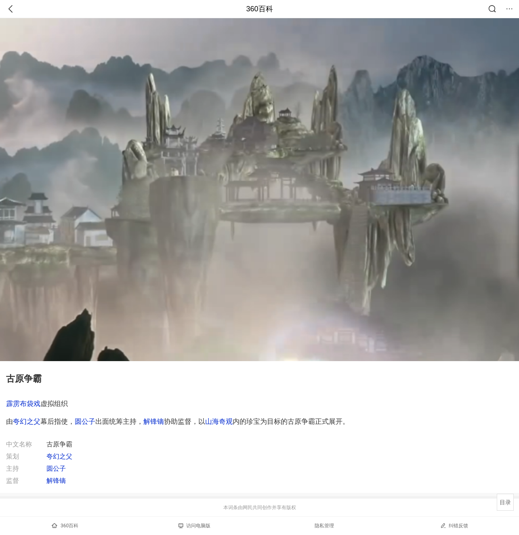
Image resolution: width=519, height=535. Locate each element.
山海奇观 (219, 421)
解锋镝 (153, 421)
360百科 (259, 9)
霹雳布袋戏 (23, 404)
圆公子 (85, 421)
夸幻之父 (26, 421)
